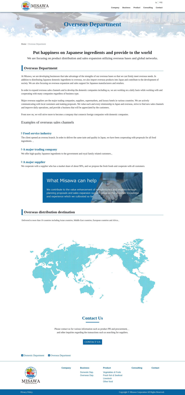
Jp (156, 2)
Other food (108, 381)
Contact (159, 8)
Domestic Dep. (87, 372)
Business (126, 8)
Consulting (148, 8)
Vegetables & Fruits (112, 372)
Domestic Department (32, 355)
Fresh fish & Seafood (112, 375)
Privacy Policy (27, 392)
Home (23, 44)
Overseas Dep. (87, 375)
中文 (161, 2)
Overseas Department (59, 355)
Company (115, 8)
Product (136, 8)
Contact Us (92, 342)
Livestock (107, 378)
